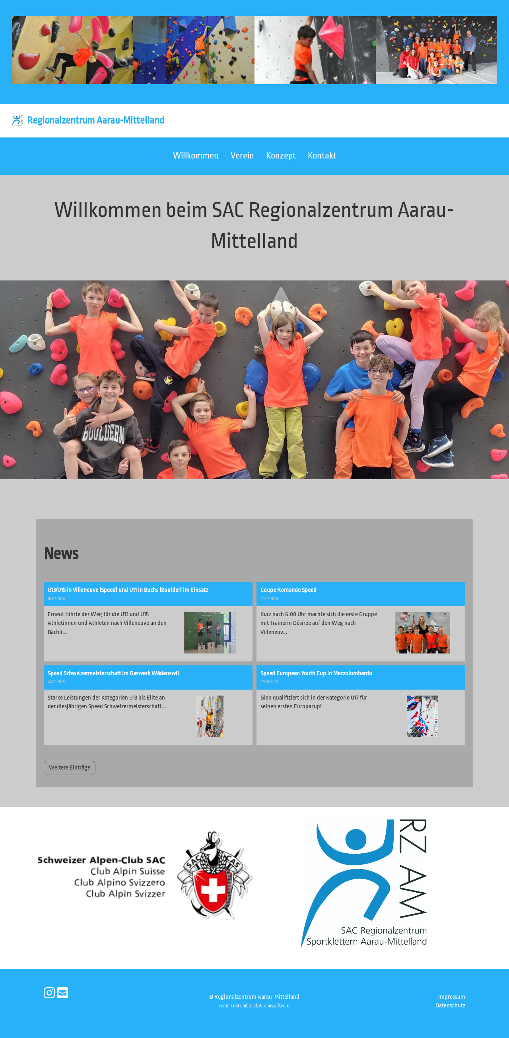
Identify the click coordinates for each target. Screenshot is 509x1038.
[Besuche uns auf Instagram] (49, 993)
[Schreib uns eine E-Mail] (62, 993)
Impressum (451, 997)
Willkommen (196, 156)
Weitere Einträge (69, 767)
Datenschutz (450, 1005)
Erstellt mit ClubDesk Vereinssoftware (254, 1006)
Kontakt (322, 156)
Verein (242, 156)
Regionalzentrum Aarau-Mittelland (95, 120)
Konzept (281, 156)
